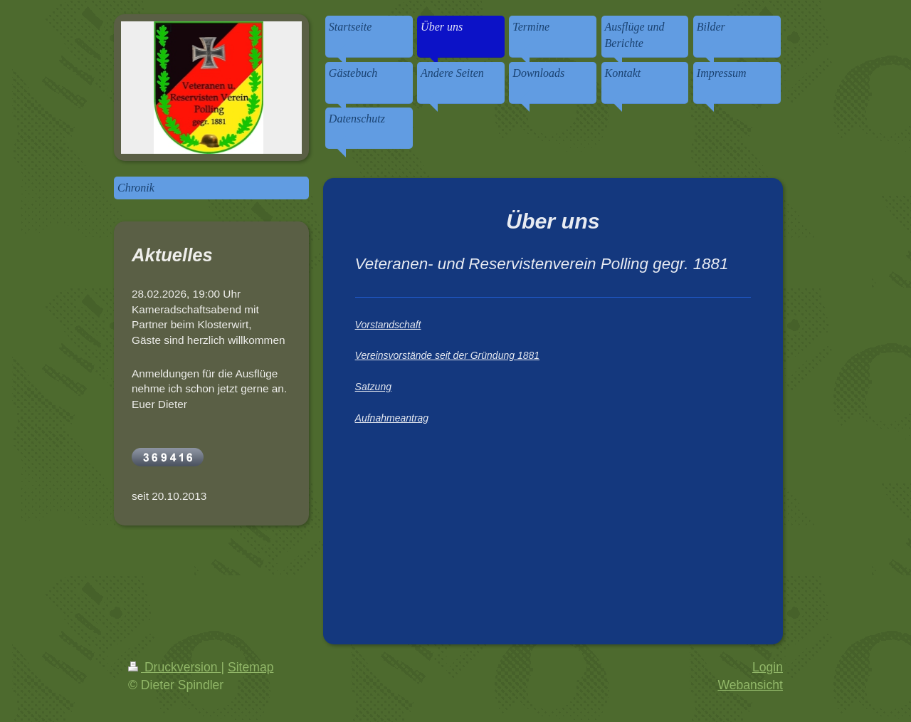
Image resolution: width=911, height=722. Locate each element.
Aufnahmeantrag (392, 418)
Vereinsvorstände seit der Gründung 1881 (447, 355)
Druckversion (174, 667)
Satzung (373, 386)
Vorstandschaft (388, 324)
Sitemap (251, 667)
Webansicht (750, 685)
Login (767, 667)
